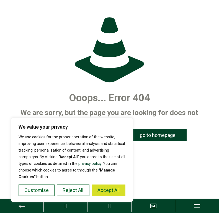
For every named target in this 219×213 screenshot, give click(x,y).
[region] (72, 160)
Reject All (73, 190)
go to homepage (158, 135)
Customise (36, 190)
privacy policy (89, 163)
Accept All (108, 190)
